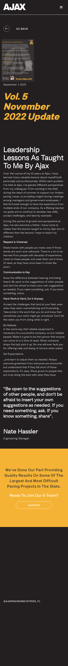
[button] (61, 7)
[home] (13, 7)
